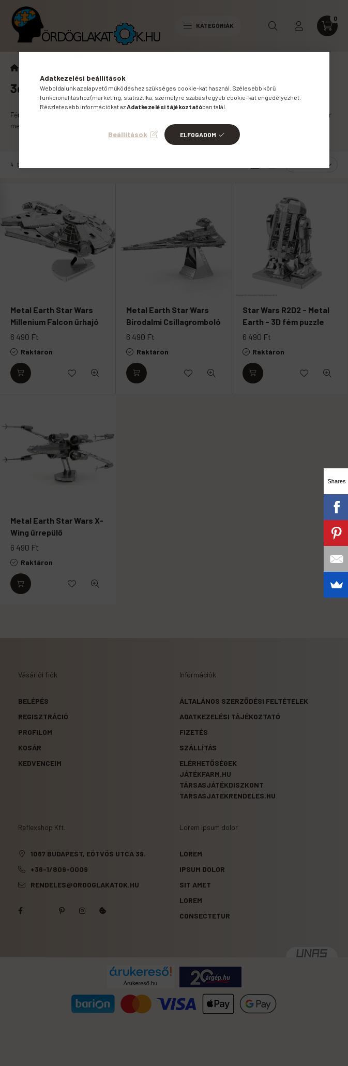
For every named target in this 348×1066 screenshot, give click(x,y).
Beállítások (127, 134)
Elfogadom (198, 134)
